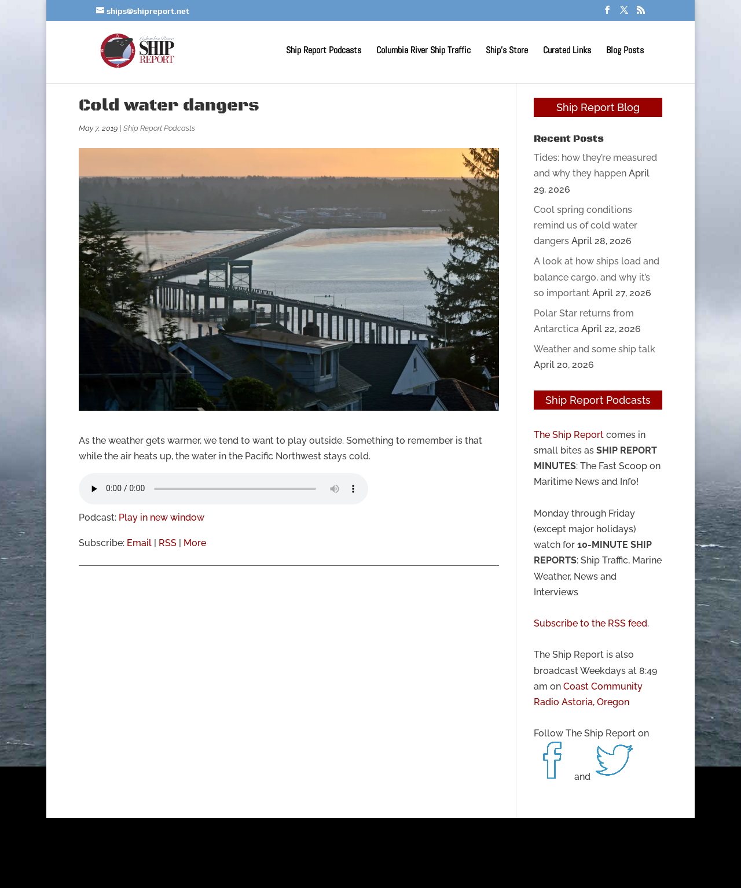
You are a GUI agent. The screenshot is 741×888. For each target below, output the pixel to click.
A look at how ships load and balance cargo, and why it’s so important (596, 277)
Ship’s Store (507, 51)
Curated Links (567, 51)
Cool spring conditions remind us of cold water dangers (585, 225)
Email (139, 542)
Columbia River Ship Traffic (423, 51)
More (195, 542)
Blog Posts (625, 51)
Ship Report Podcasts (323, 51)
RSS (168, 542)
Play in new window (161, 517)
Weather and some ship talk (594, 349)
